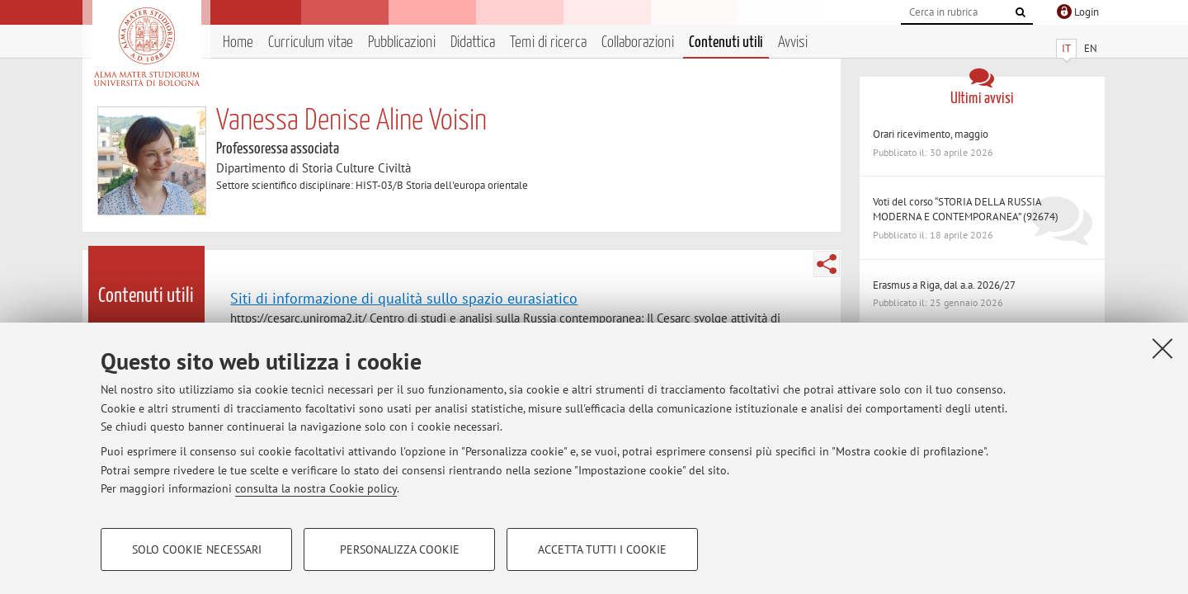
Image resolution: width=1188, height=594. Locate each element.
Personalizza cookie (400, 549)
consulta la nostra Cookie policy (316, 488)
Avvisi (793, 42)
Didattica (472, 42)
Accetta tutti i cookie (602, 549)
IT (1066, 48)
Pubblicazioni (402, 42)
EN (1090, 48)
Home (238, 42)
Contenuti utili (726, 42)
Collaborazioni (637, 42)
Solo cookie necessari (197, 549)
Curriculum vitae (310, 42)
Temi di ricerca (548, 42)
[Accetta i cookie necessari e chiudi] (1162, 348)
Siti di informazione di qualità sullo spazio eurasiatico (404, 298)
